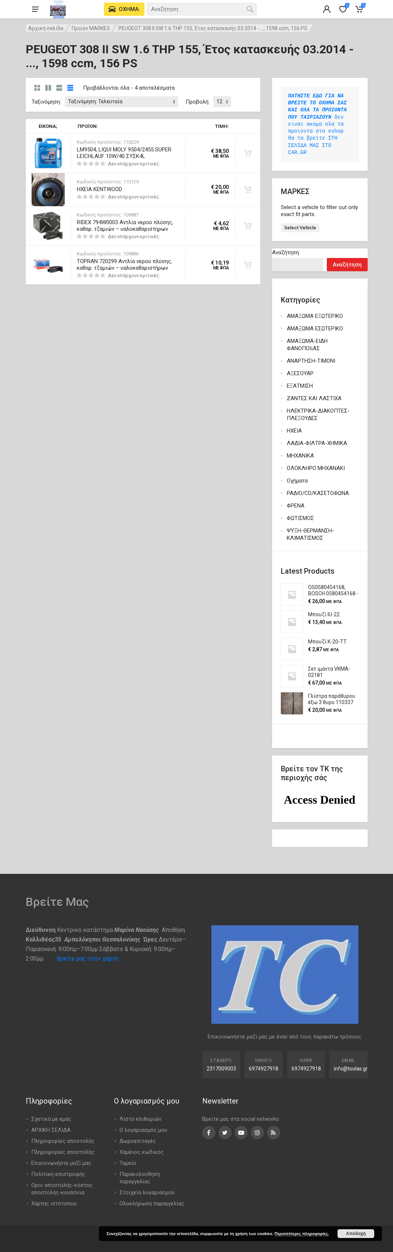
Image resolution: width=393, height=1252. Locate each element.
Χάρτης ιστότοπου (54, 1203)
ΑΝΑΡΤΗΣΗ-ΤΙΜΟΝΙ (311, 361)
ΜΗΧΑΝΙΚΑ (300, 455)
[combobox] (202, 9)
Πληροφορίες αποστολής (62, 1141)
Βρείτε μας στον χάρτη (87, 958)
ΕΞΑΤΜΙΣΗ (300, 386)
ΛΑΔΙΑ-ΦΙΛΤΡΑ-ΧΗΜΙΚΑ (317, 443)
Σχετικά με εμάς (51, 1119)
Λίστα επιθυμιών (140, 1119)
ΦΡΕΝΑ (295, 505)
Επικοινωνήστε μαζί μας (61, 1163)
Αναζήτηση (285, 252)
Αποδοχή (355, 1233)
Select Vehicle (300, 227)
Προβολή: (198, 101)
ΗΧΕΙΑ (294, 430)
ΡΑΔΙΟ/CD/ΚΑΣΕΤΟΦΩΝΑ (318, 493)
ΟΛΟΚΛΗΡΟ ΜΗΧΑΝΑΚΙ (316, 468)
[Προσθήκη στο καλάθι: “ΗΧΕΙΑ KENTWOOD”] (247, 189)
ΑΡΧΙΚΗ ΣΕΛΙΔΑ (51, 1130)
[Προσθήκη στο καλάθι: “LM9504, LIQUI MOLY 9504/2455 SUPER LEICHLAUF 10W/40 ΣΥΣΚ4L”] (247, 153)
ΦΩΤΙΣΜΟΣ (300, 518)
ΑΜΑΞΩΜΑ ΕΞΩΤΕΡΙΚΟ (315, 316)
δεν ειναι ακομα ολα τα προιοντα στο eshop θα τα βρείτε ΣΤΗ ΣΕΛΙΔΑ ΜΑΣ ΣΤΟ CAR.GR (319, 124)
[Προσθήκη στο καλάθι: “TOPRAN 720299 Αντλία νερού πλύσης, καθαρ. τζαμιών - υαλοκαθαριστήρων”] (247, 265)
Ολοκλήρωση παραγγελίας (151, 1203)
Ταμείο (127, 1163)
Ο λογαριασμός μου (143, 1130)
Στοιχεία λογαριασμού (147, 1192)
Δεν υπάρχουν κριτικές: (134, 163)
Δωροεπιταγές (137, 1141)
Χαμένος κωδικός (141, 1152)
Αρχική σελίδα (45, 28)
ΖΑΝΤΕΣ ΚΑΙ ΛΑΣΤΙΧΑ (314, 398)
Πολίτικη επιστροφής (58, 1174)
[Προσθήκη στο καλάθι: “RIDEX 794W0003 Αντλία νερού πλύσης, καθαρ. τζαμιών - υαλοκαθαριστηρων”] (247, 226)
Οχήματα (297, 480)
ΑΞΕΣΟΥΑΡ (300, 373)
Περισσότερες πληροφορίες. (302, 1233)
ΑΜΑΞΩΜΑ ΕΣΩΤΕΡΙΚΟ (315, 328)
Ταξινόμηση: (46, 101)
